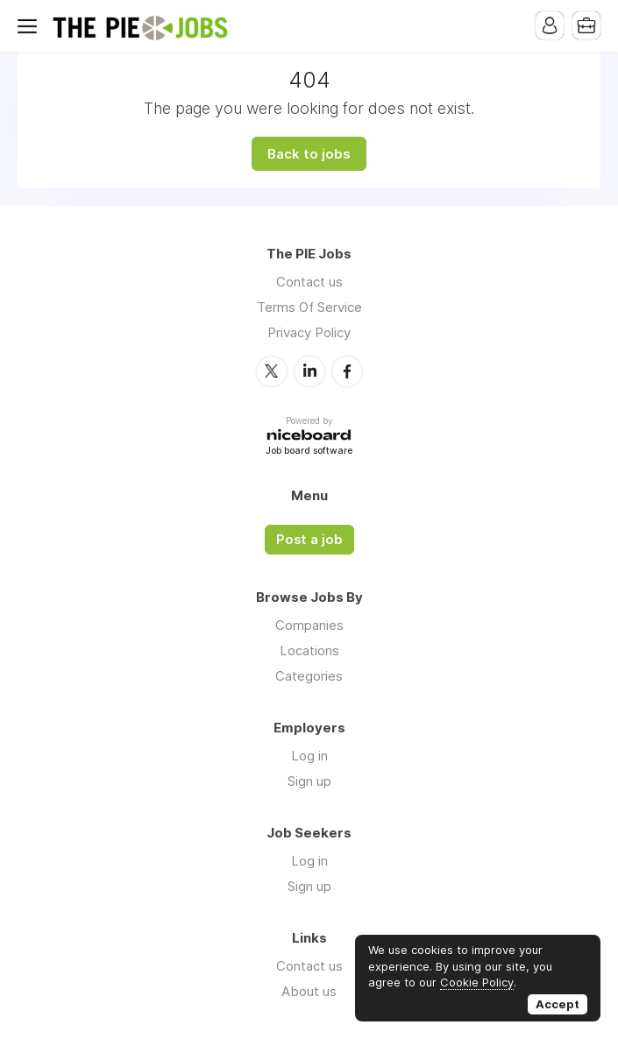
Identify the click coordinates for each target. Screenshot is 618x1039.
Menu (31, 26)
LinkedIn (309, 371)
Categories (309, 676)
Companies (309, 625)
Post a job (309, 540)
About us (309, 991)
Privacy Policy (309, 332)
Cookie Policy (477, 982)
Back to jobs (309, 153)
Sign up (309, 781)
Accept (557, 1004)
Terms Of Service (309, 307)
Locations (309, 650)
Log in (309, 755)
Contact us (309, 281)
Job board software (309, 451)
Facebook (347, 371)
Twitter (272, 371)
